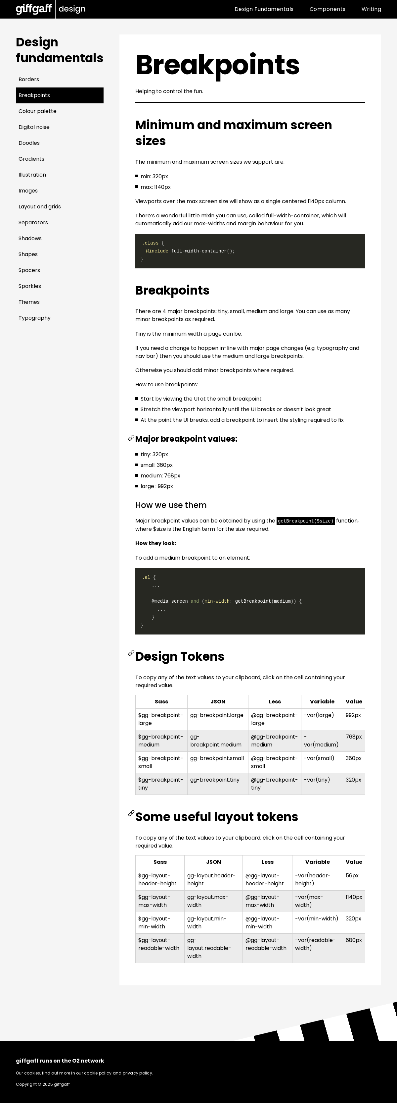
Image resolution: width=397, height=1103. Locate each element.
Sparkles (30, 286)
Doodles (29, 143)
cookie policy (97, 1072)
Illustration (32, 175)
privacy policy (137, 1072)
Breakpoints (34, 95)
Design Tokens (180, 656)
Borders (29, 79)
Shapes (28, 254)
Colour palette (38, 111)
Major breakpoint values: (186, 439)
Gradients (31, 159)
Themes (29, 302)
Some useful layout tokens (216, 817)
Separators (33, 222)
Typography (35, 318)
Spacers (29, 270)
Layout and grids (40, 206)
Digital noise (34, 127)
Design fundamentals (60, 50)
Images (28, 190)
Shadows (30, 238)
